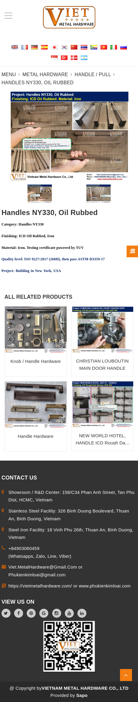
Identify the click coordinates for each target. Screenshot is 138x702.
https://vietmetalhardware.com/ (40, 585)
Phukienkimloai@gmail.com (36, 574)
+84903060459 (24, 548)
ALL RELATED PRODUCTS (38, 297)
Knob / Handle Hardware (35, 361)
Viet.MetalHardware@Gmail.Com (43, 566)
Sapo (82, 695)
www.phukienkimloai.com (104, 585)
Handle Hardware (35, 436)
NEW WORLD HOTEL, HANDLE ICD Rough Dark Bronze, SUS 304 (102, 443)
